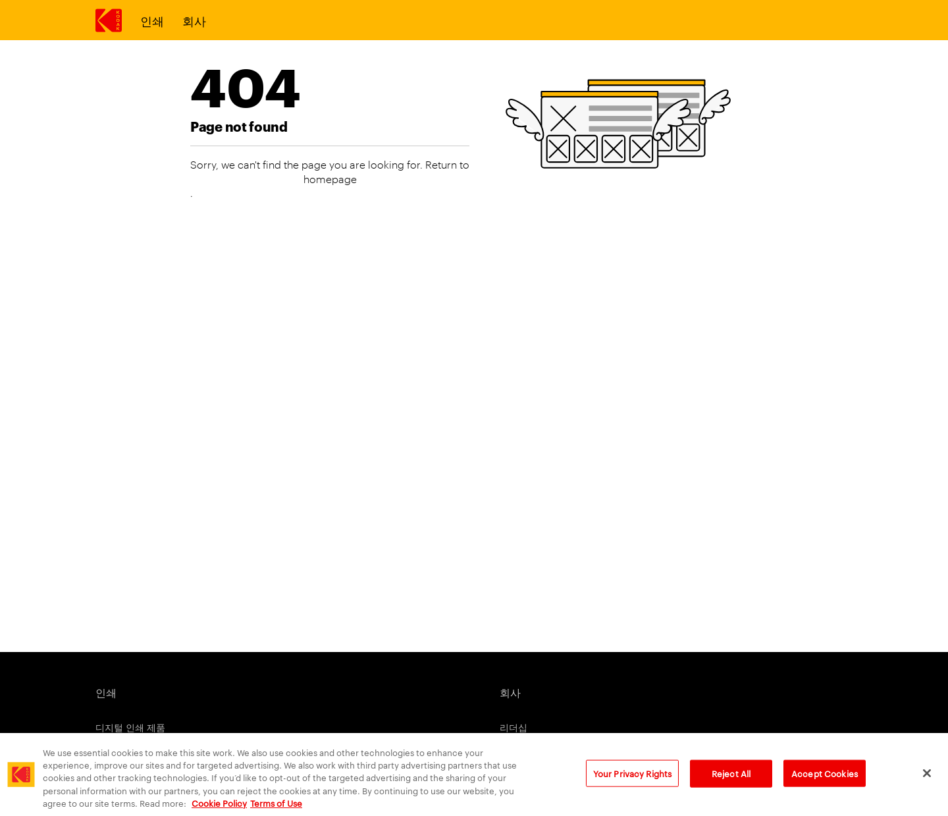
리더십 (513, 727)
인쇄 (152, 20)
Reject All (731, 783)
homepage (330, 179)
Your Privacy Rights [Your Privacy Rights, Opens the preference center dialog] (632, 783)
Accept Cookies (824, 783)
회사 (194, 20)
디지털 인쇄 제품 (130, 727)
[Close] (926, 783)
